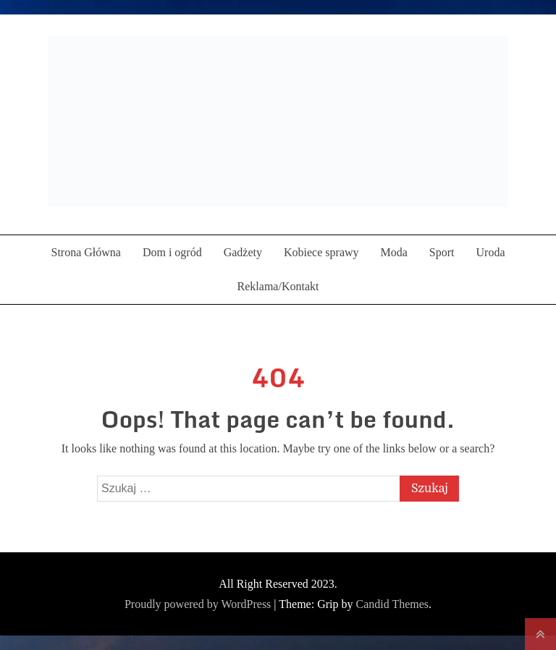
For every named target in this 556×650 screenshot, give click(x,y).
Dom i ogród (172, 252)
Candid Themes (392, 604)
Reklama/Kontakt (278, 286)
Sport (442, 252)
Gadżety (243, 252)
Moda (394, 252)
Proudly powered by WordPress (199, 604)
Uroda (490, 252)
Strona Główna (85, 252)
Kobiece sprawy (321, 252)
